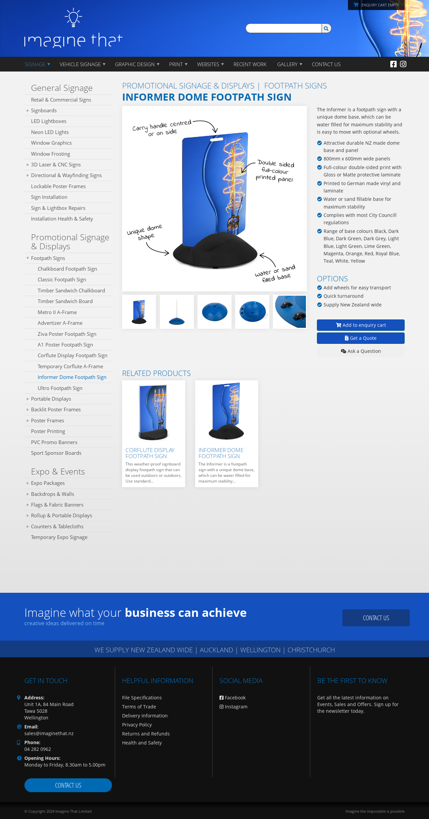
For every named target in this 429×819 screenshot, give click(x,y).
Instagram (234, 706)
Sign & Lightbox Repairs (58, 207)
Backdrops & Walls (52, 494)
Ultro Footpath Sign (60, 388)
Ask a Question (361, 351)
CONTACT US (326, 64)
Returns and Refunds (146, 733)
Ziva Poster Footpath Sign (67, 333)
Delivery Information (145, 715)
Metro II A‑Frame (57, 312)
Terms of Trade (139, 706)
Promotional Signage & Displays (70, 241)
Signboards (44, 110)
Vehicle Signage (80, 64)
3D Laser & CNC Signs (56, 164)
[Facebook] (393, 64)
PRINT (176, 64)
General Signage (62, 87)
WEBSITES (208, 64)
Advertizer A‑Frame (60, 322)
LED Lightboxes (48, 121)
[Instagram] (403, 64)
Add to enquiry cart (361, 325)
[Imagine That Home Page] (73, 23)
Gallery (287, 64)
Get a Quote (361, 338)
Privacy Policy (137, 724)
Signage (35, 64)
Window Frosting (50, 153)
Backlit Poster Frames (56, 409)
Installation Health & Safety (62, 218)
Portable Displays (51, 398)
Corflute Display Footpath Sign (72, 355)
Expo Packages (48, 483)
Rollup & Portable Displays (61, 515)
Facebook (233, 697)
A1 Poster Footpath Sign (65, 344)
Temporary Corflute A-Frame (70, 366)
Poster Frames (47, 420)
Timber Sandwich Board (65, 301)
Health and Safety (142, 742)
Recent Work (250, 64)
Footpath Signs (48, 258)
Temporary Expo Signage (59, 537)
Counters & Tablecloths (57, 526)
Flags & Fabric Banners (57, 504)
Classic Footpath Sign (62, 279)
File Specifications (142, 697)
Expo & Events (58, 471)
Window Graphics (51, 142)
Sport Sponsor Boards (56, 452)
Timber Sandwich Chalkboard (71, 290)
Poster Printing (48, 431)
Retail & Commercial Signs (61, 99)
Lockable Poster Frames (58, 186)
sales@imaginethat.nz (49, 733)
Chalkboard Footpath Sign (67, 268)
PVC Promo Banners (54, 442)
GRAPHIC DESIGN (135, 64)
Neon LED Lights (50, 132)
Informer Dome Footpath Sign (72, 377)
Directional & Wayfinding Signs (66, 175)
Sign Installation (49, 196)
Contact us (376, 617)
